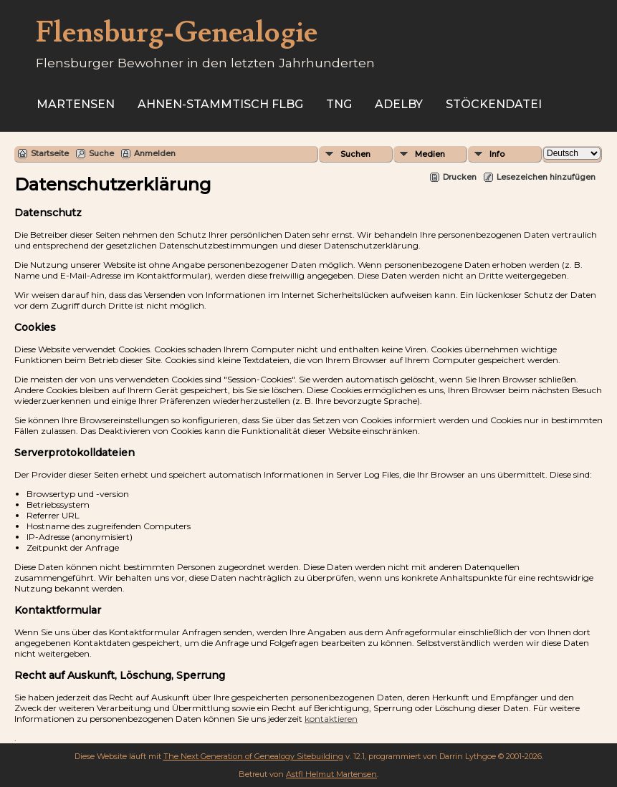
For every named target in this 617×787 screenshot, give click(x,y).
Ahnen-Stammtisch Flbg (220, 104)
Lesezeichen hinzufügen (546, 177)
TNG (339, 104)
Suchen (355, 154)
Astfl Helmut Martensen (331, 774)
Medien (430, 154)
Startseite (50, 153)
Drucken (460, 177)
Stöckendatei (494, 104)
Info (496, 154)
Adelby (399, 104)
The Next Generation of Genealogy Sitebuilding (253, 756)
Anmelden (155, 153)
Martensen (76, 104)
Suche (101, 153)
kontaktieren (331, 718)
